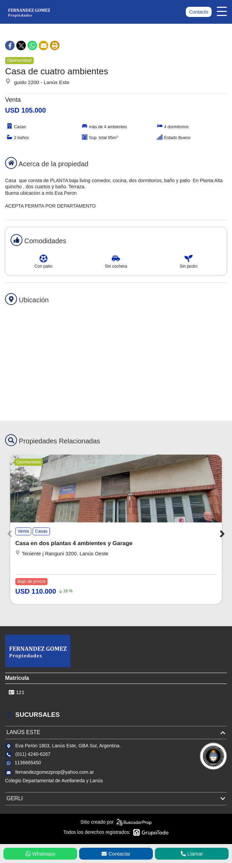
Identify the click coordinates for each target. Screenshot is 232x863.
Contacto (198, 12)
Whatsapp (40, 854)
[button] (222, 533)
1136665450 (28, 762)
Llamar (192, 854)
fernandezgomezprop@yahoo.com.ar (54, 772)
